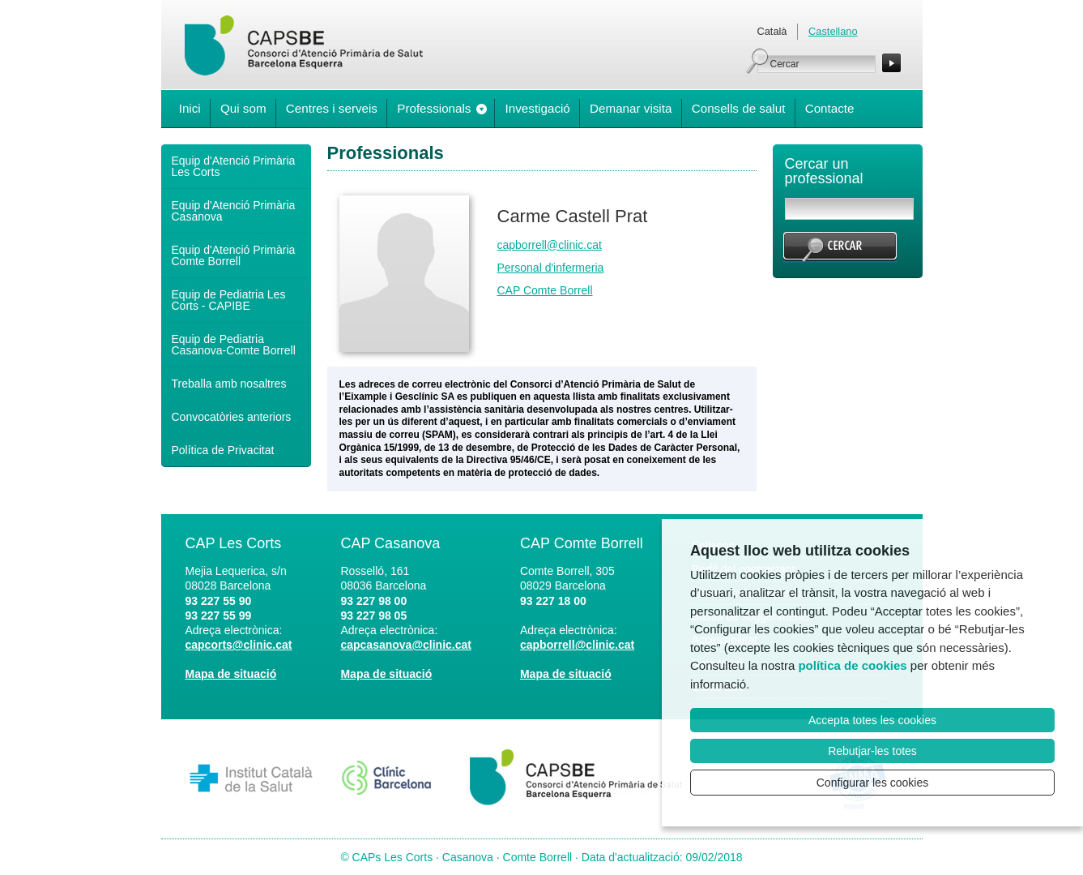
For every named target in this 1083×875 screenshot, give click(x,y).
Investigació (537, 108)
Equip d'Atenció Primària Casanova (234, 211)
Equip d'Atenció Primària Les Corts (234, 166)
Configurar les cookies (873, 782)
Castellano (832, 31)
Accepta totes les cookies (872, 720)
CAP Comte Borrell (545, 290)
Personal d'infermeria (550, 267)
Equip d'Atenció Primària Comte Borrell (234, 255)
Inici (190, 108)
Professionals (434, 108)
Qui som (243, 108)
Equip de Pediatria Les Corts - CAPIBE (229, 300)
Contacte (830, 108)
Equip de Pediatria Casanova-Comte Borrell (234, 344)
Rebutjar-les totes (872, 750)
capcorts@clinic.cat (238, 644)
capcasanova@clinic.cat (405, 644)
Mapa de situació (231, 673)
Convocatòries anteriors (232, 416)
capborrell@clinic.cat (549, 244)
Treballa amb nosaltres (229, 383)
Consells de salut (739, 108)
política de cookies (852, 665)
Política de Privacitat (223, 450)
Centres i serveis (331, 108)
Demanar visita (631, 108)
